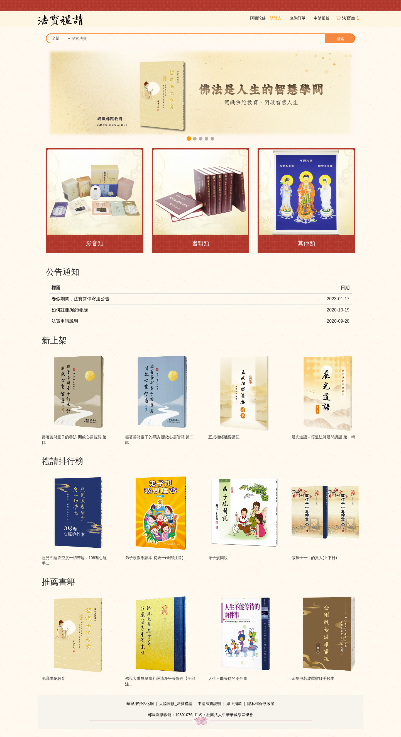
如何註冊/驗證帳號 (70, 310)
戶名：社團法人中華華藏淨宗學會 (224, 714)
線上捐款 (234, 703)
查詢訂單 (297, 18)
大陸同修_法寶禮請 (175, 703)
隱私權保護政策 (261, 703)
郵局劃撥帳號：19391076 (170, 714)
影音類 (95, 243)
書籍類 (200, 243)
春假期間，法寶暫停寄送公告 (80, 298)
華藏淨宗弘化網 (140, 703)
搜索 (340, 39)
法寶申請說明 (65, 321)
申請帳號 (321, 18)
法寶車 (350, 18)
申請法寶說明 (209, 703)
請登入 (276, 18)
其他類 (306, 243)
